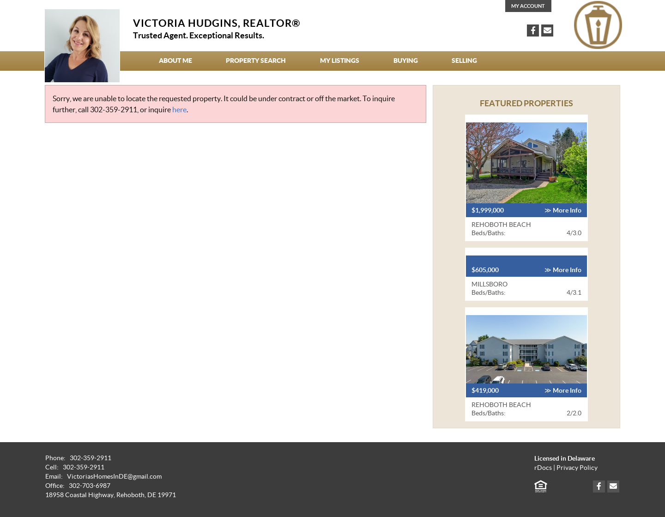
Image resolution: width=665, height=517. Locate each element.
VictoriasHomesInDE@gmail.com (114, 476)
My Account (528, 6)
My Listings (339, 60)
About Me (175, 60)
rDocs (543, 467)
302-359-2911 (113, 109)
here (179, 109)
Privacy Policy (577, 467)
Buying (405, 60)
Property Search (256, 60)
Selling (464, 60)
